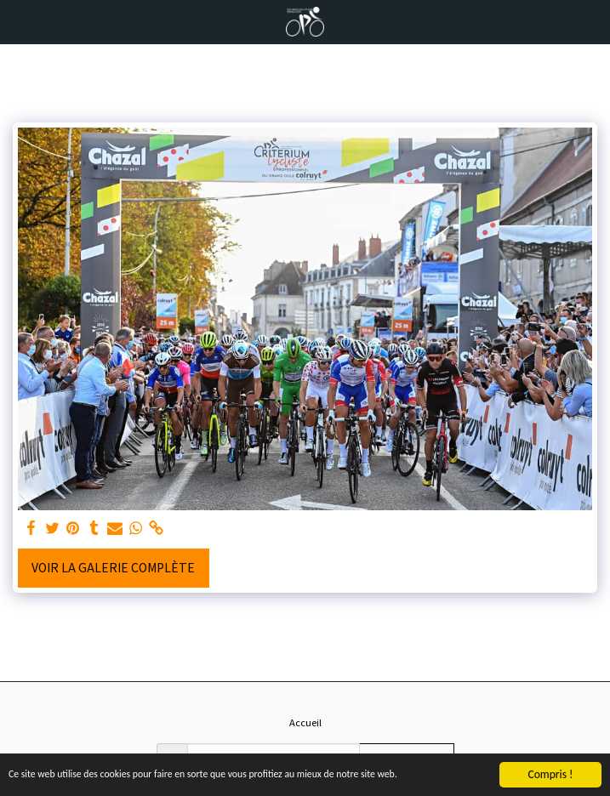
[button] (18, 21)
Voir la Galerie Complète (113, 567)
